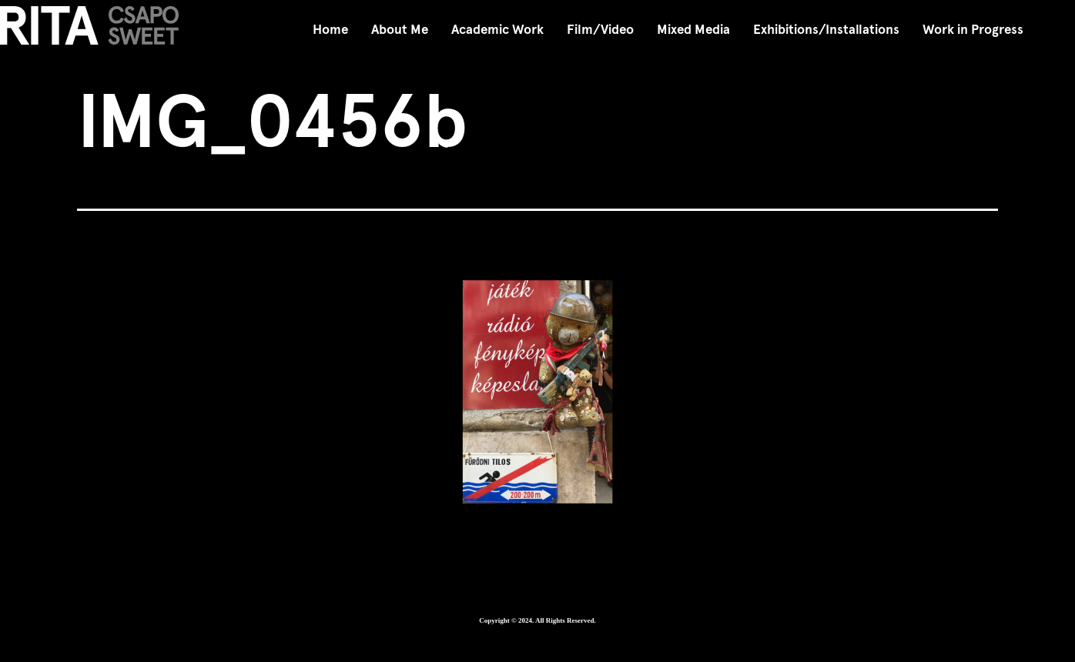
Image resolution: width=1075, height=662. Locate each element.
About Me (399, 30)
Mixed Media (693, 30)
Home (330, 30)
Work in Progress (973, 30)
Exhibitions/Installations (826, 30)
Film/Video (600, 30)
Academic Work (497, 30)
